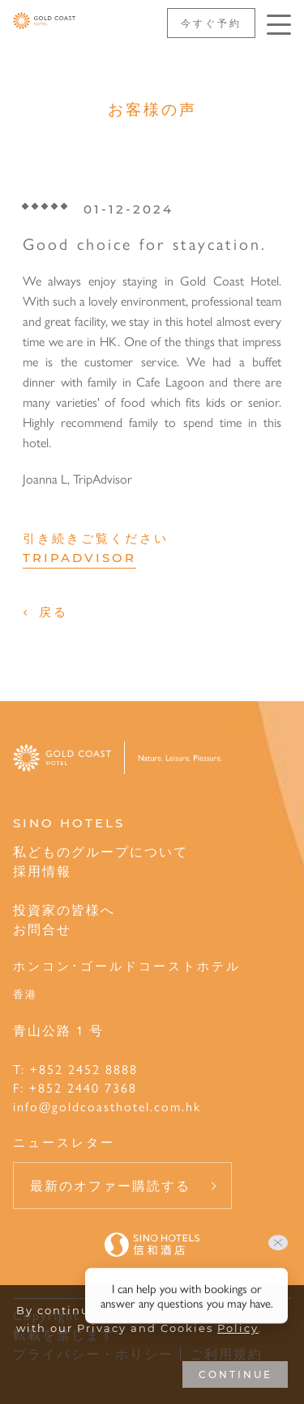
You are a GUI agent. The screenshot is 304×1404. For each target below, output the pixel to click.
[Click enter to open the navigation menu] (279, 25)
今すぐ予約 (211, 22)
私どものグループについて (100, 851)
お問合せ (42, 929)
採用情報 (42, 870)
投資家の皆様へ (64, 909)
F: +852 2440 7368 (75, 1087)
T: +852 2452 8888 (75, 1068)
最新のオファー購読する (110, 1185)
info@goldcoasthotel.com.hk (107, 1106)
